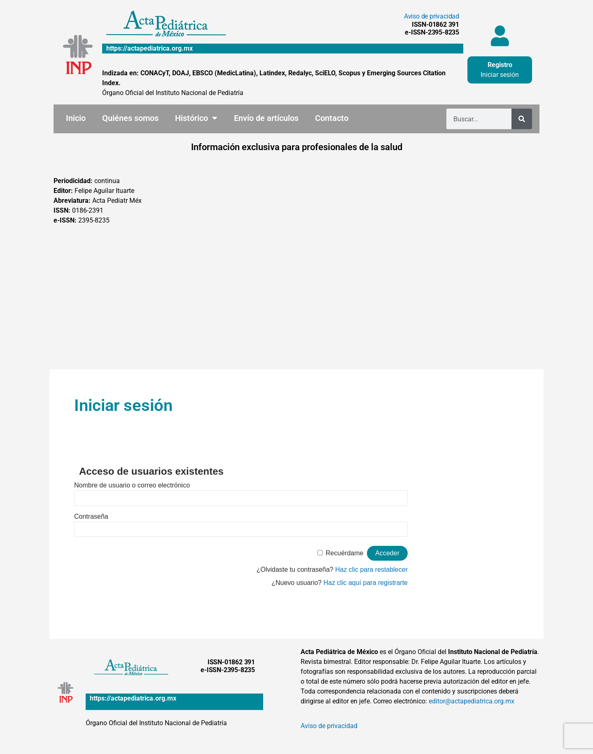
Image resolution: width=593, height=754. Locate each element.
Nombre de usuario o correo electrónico (132, 485)
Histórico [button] (196, 118)
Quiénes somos (130, 118)
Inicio (76, 118)
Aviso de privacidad (431, 16)
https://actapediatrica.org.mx (149, 48)
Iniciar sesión (500, 75)
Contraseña (91, 516)
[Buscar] (521, 119)
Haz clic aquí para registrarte (365, 582)
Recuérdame (345, 553)
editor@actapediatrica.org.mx (471, 701)
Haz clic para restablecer (371, 569)
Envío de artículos (266, 118)
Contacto (331, 118)
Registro (500, 65)
